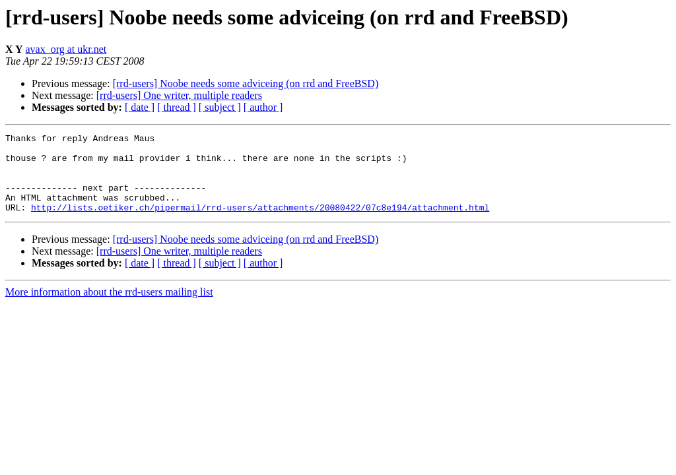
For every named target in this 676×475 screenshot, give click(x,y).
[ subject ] (220, 107)
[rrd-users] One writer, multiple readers (179, 95)
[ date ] (139, 107)
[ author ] (263, 107)
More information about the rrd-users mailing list (109, 307)
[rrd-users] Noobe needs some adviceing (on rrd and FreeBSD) (246, 83)
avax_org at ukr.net (66, 49)
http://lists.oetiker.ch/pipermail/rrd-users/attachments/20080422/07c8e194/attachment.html (260, 223)
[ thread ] (176, 107)
